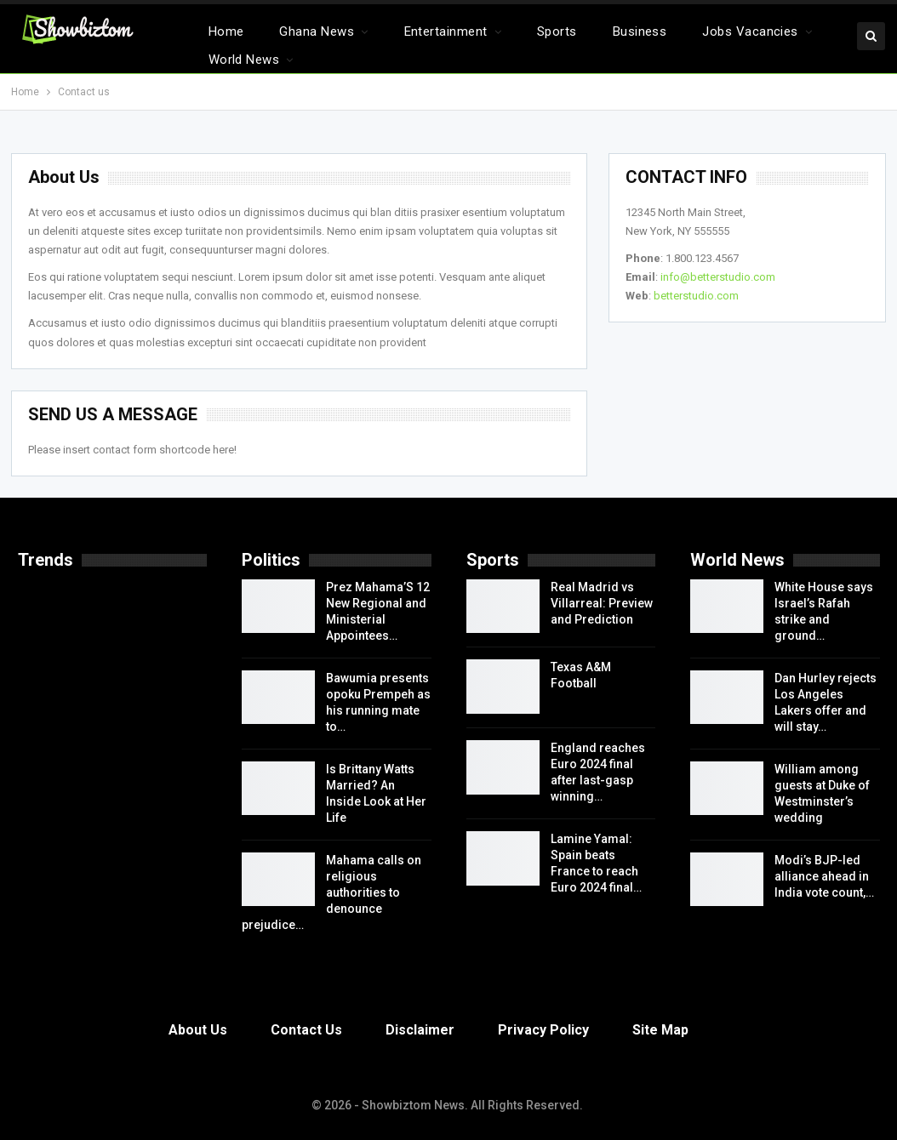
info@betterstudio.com (717, 277)
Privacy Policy (543, 1030)
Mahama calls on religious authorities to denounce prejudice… (331, 892)
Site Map (660, 1030)
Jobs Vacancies (749, 31)
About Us (198, 1030)
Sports (557, 31)
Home (226, 31)
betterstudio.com (696, 295)
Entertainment (446, 31)
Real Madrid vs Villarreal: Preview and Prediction (602, 603)
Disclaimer (420, 1030)
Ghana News (316, 31)
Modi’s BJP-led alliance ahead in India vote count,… (824, 876)
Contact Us (306, 1030)
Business (640, 31)
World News (244, 59)
